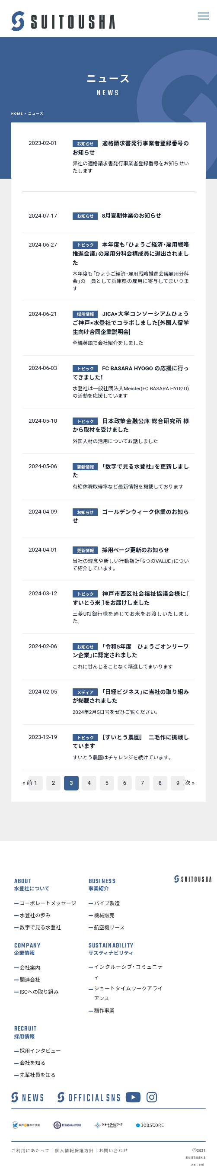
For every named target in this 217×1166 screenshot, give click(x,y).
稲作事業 (105, 1002)
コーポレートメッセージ (51, 892)
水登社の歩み (37, 904)
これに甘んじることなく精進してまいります (123, 667)
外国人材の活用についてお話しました (115, 441)
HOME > (19, 114)
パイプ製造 (108, 892)
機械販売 (105, 904)
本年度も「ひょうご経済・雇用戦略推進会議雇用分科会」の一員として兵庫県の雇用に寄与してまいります (131, 281)
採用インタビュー (42, 1042)
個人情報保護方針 (77, 1142)
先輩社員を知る (39, 1066)
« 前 (27, 783)
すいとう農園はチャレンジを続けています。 (122, 758)
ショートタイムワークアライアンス (128, 984)
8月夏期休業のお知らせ (131, 215)
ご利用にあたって (31, 1142)
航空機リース (111, 916)
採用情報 (24, 1028)
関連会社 (31, 967)
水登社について (31, 878)
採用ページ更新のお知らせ (135, 550)
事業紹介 (99, 878)
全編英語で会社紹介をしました (108, 343)
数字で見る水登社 (42, 916)
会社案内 (31, 955)
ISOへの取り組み (41, 979)
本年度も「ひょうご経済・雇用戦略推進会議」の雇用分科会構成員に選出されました (131, 253)
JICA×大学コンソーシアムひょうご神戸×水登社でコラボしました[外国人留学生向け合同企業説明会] (131, 323)
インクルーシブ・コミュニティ (128, 961)
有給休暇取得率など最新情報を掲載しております (128, 487)
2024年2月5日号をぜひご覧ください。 (116, 712)
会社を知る (34, 1054)
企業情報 (24, 942)
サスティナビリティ (111, 942)
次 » (190, 783)
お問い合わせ (117, 1142)
